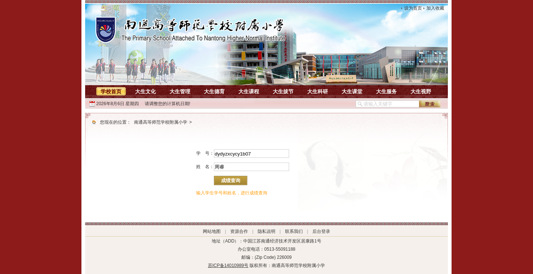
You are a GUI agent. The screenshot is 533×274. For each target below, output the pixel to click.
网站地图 (212, 231)
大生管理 (180, 91)
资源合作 (239, 231)
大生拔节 (283, 91)
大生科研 (317, 91)
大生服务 (386, 91)
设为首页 (413, 8)
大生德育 (214, 91)
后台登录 (321, 231)
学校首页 (111, 91)
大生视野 (420, 91)
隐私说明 (266, 231)
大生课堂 (352, 91)
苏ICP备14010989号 (228, 265)
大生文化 (145, 91)
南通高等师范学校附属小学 (160, 122)
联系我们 (294, 231)
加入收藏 (435, 8)
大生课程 (248, 91)
